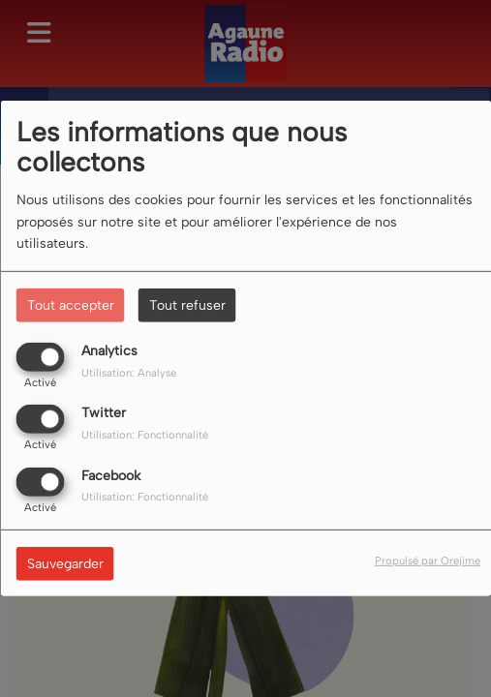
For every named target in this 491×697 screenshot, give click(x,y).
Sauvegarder (65, 563)
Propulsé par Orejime (427, 559)
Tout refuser (187, 305)
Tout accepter (70, 305)
